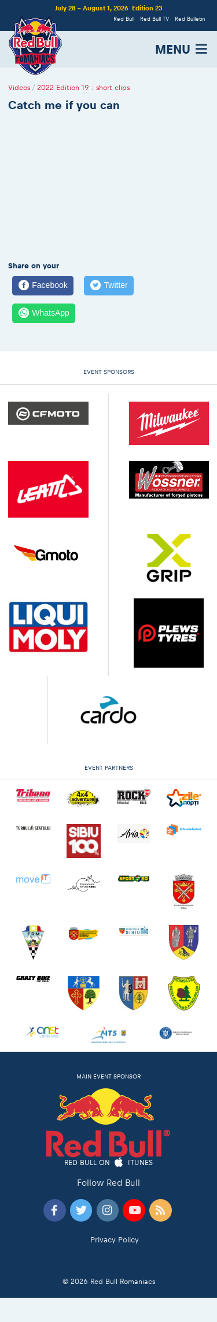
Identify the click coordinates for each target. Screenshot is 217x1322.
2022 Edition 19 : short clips (83, 88)
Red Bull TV (154, 19)
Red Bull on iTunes (108, 1163)
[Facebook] (42, 285)
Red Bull (123, 19)
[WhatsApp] (43, 313)
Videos (19, 88)
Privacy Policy (114, 1239)
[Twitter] (109, 285)
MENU (182, 49)
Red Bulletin (190, 19)
